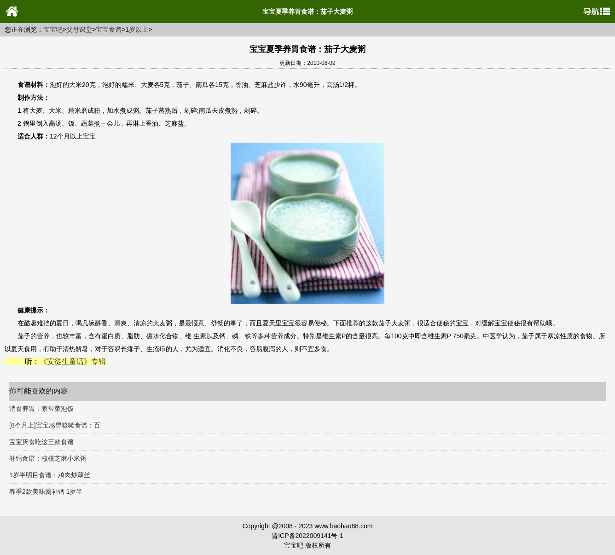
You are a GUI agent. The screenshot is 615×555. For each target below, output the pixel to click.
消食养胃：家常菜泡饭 (41, 408)
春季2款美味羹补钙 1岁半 (45, 491)
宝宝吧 (53, 29)
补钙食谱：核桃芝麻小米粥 (48, 458)
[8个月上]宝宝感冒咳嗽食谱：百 (54, 425)
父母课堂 (79, 29)
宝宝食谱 (109, 29)
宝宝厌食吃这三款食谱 (41, 441)
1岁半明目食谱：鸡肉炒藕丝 (49, 475)
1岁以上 (137, 29)
